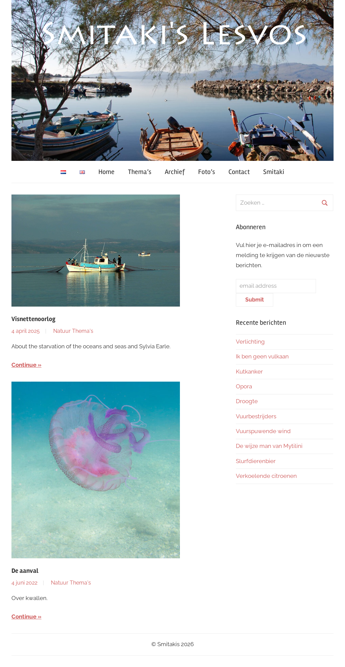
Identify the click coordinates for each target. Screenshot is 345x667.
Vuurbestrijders (256, 416)
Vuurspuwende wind (263, 431)
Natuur (62, 331)
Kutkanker (249, 371)
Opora (244, 386)
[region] (172, 80)
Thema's (82, 331)
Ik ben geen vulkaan (262, 356)
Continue (23, 364)
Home (106, 172)
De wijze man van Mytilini (269, 446)
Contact (239, 172)
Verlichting (250, 341)
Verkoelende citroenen (266, 475)
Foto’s (206, 172)
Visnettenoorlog (33, 319)
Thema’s (139, 172)
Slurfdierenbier (256, 461)
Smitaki (273, 172)
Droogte (247, 401)
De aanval (24, 571)
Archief (175, 172)
